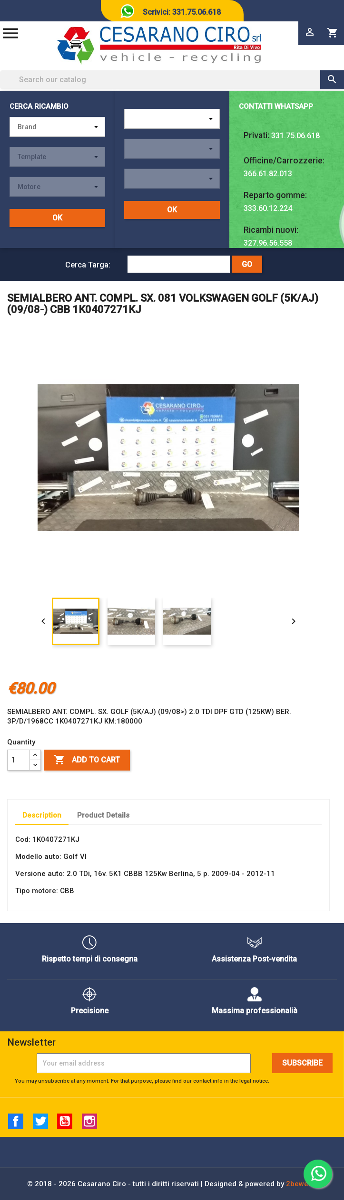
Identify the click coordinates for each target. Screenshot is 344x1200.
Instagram (89, 1121)
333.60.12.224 (268, 208)
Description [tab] (41, 815)
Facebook (15, 1121)
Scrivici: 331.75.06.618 (182, 12)
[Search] (172, 79)
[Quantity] (18, 760)
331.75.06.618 (295, 135)
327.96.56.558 (268, 243)
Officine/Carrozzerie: (284, 160)
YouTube (64, 1121)
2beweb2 (301, 1184)
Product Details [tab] (103, 815)
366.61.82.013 (268, 173)
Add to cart (87, 760)
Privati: (256, 135)
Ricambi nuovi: (271, 230)
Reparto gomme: (275, 195)
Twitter (40, 1121)
